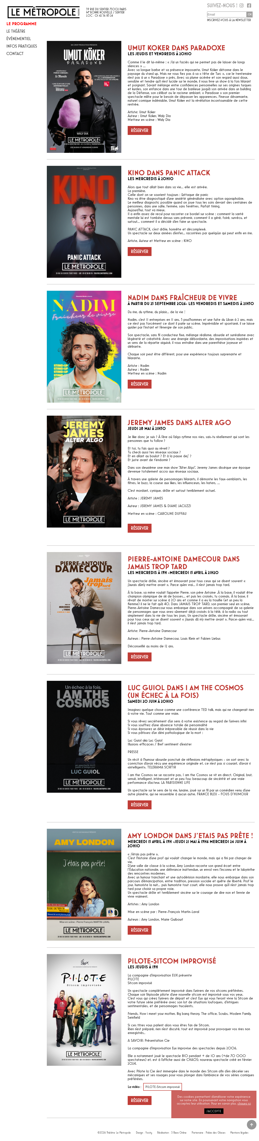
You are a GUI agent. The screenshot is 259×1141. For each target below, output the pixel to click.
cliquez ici (244, 1103)
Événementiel (18, 39)
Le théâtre (15, 31)
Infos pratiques (21, 46)
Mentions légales (239, 1132)
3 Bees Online (179, 1132)
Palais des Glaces (215, 1132)
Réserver (139, 130)
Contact (15, 54)
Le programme (21, 24)
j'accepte (213, 1111)
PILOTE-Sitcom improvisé (162, 1087)
